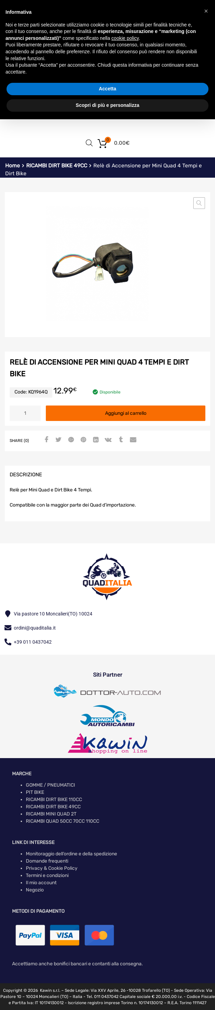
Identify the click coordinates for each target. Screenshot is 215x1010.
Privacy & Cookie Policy (52, 868)
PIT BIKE (35, 792)
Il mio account (41, 883)
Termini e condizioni (47, 875)
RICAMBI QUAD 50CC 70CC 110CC (62, 821)
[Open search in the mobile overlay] (89, 143)
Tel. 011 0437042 (102, 996)
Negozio (35, 890)
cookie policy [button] (125, 38)
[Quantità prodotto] (25, 413)
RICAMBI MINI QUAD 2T (51, 814)
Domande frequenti (47, 861)
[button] (199, 203)
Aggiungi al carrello (125, 413)
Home (12, 166)
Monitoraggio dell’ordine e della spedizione (71, 854)
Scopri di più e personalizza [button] (107, 105)
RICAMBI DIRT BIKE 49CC (56, 166)
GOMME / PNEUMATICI (50, 785)
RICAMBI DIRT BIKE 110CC (54, 799)
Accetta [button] (107, 88)
